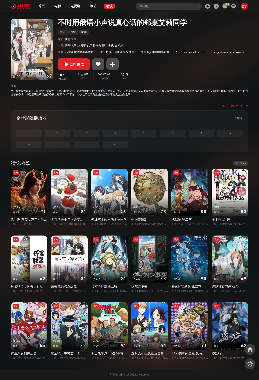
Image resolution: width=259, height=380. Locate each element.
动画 (84, 31)
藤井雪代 (108, 45)
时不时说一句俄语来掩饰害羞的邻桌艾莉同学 (120, 52)
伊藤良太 (70, 39)
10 (57, 144)
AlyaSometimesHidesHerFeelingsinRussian (192, 52)
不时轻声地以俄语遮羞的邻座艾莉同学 (82, 52)
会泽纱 (119, 45)
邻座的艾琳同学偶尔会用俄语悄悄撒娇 (158, 52)
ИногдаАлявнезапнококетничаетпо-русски (229, 52)
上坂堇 (81, 45)
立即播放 (73, 64)
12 (115, 144)
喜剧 (62, 31)
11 (86, 144)
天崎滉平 (70, 45)
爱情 (73, 31)
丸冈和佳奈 (94, 45)
